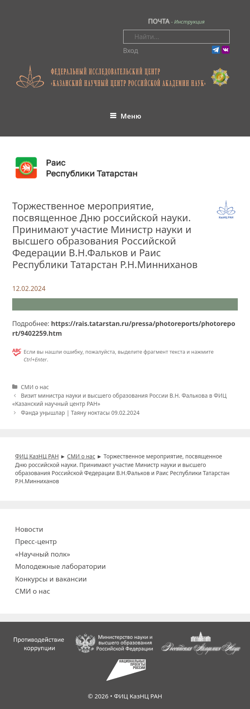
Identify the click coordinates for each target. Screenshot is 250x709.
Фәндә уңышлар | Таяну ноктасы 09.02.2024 (80, 412)
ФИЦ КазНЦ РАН (138, 696)
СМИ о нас (35, 387)
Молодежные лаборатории (60, 566)
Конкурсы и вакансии (51, 578)
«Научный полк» (42, 554)
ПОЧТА (159, 21)
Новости (29, 529)
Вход (130, 50)
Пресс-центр (36, 541)
